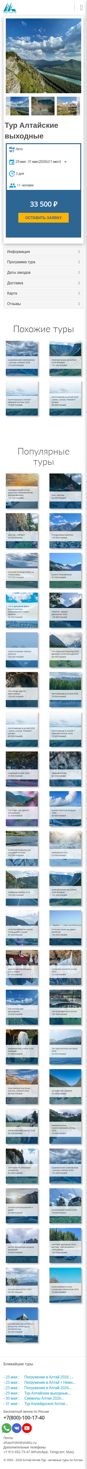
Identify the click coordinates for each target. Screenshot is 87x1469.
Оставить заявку (43, 217)
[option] (43, 55)
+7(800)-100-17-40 (24, 1417)
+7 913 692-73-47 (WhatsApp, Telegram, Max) (38, 1452)
